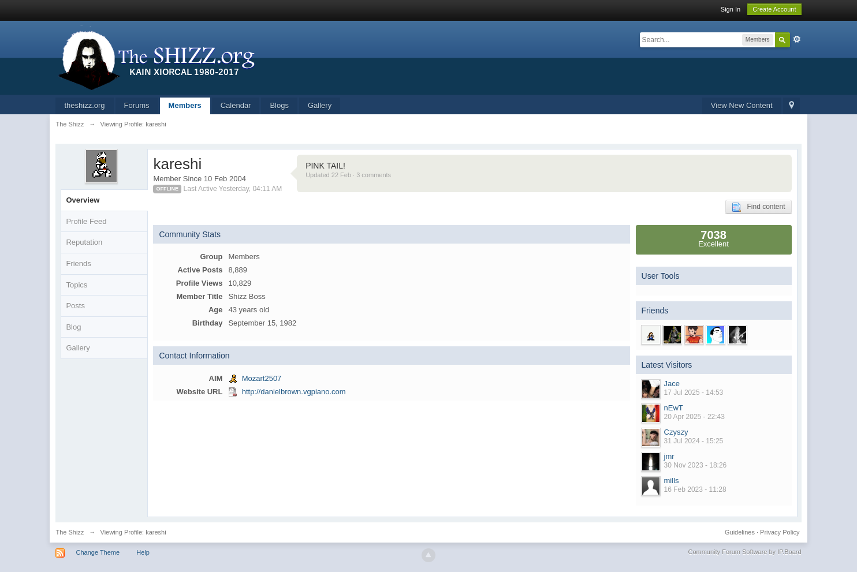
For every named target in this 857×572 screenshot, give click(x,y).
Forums (137, 105)
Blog (73, 327)
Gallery (319, 105)
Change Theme (98, 552)
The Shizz (69, 532)
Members (185, 105)
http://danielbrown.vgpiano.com (294, 391)
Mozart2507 (262, 378)
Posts (75, 305)
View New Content (742, 105)
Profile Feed (86, 221)
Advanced (797, 39)
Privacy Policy (779, 532)
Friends (78, 263)
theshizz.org (84, 105)
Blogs (279, 105)
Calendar (236, 105)
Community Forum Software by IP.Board (744, 551)
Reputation (84, 242)
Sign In (730, 9)
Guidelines (740, 532)
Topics (76, 285)
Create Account (774, 9)
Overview (82, 200)
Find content (758, 207)
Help (143, 552)
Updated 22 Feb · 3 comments (348, 174)
